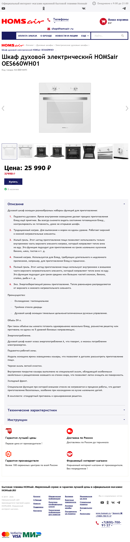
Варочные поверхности (70, 501)
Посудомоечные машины (71, 512)
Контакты (37, 511)
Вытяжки (69, 496)
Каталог (9, 35)
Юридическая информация (55, 497)
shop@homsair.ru (62, 28)
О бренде (46, 35)
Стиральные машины (85, 503)
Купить (13, 181)
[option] (65, 108)
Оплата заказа (27, 35)
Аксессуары (85, 514)
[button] (3, 108)
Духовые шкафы (69, 507)
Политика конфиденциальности (55, 504)
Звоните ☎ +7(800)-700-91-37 (109, 514)
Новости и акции (66, 35)
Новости (37, 503)
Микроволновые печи (86, 497)
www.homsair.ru (103, 513)
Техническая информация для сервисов (54, 512)
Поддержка (38, 507)
